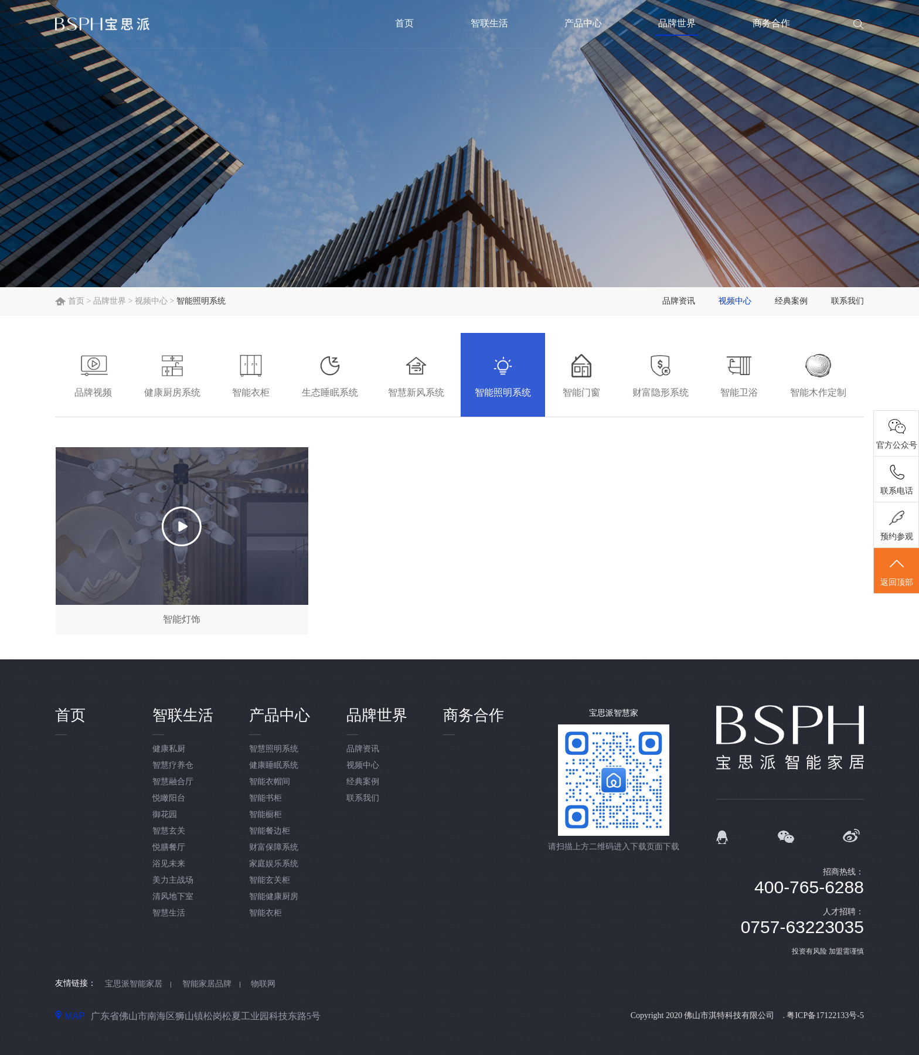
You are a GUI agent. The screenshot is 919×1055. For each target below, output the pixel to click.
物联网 (263, 983)
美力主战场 (172, 880)
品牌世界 (677, 23)
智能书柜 (265, 798)
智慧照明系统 (273, 748)
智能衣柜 (265, 912)
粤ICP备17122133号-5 (825, 1015)
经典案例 (791, 301)
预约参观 (896, 536)
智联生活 (489, 23)
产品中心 (583, 23)
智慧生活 (168, 912)
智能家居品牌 (207, 983)
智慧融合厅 (172, 781)
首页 (404, 23)
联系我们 (847, 301)
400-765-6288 (809, 887)
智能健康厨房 (273, 896)
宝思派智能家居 (133, 983)
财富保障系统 (273, 847)
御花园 (164, 814)
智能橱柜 (265, 814)
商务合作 (771, 23)
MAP (70, 1015)
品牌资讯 (678, 301)
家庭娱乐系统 (273, 863)
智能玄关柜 (269, 880)
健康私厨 (168, 748)
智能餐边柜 (269, 830)
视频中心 (151, 301)
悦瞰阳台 (168, 798)
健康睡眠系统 (273, 765)
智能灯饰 (181, 619)
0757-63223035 (802, 927)
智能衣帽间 (269, 781)
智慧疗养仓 (172, 765)
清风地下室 (172, 896)
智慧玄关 (168, 830)
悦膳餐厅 (168, 847)
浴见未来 (168, 863)
